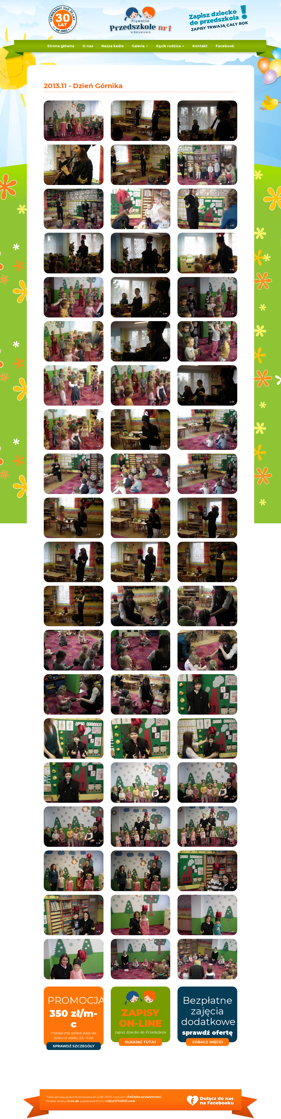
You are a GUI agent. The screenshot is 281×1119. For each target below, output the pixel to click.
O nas (87, 46)
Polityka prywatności (144, 1097)
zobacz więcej (207, 1042)
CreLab (73, 1101)
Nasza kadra (112, 46)
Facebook (225, 46)
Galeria (140, 46)
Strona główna (60, 46)
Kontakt (199, 46)
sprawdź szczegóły (74, 1046)
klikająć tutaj (140, 1042)
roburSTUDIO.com (120, 1101)
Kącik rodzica (170, 46)
